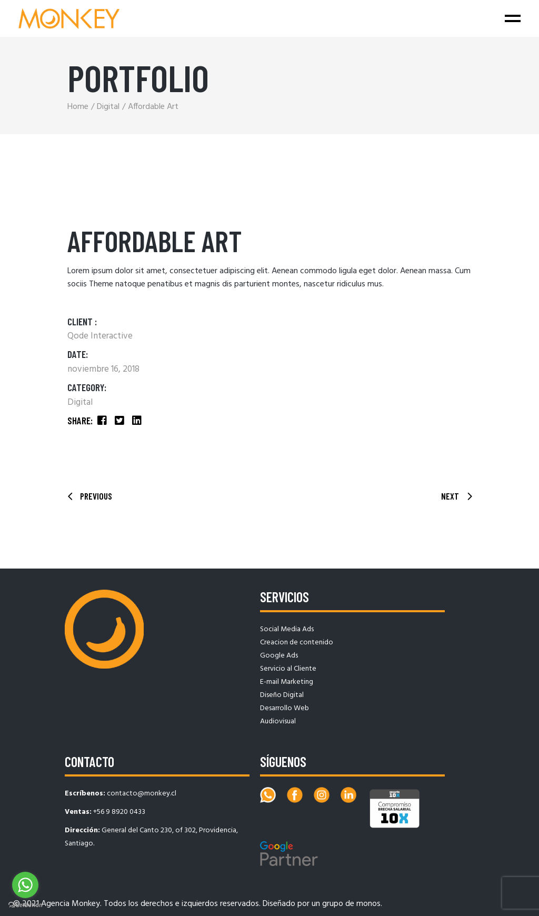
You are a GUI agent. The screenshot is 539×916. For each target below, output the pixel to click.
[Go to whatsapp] (25, 885)
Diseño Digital (282, 695)
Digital (80, 402)
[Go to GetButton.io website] (25, 905)
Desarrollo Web (284, 708)
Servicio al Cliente (288, 669)
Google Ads (279, 656)
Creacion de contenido (296, 642)
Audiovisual (278, 721)
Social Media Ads (287, 629)
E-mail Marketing (286, 682)
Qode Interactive (100, 336)
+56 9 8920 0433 (119, 812)
